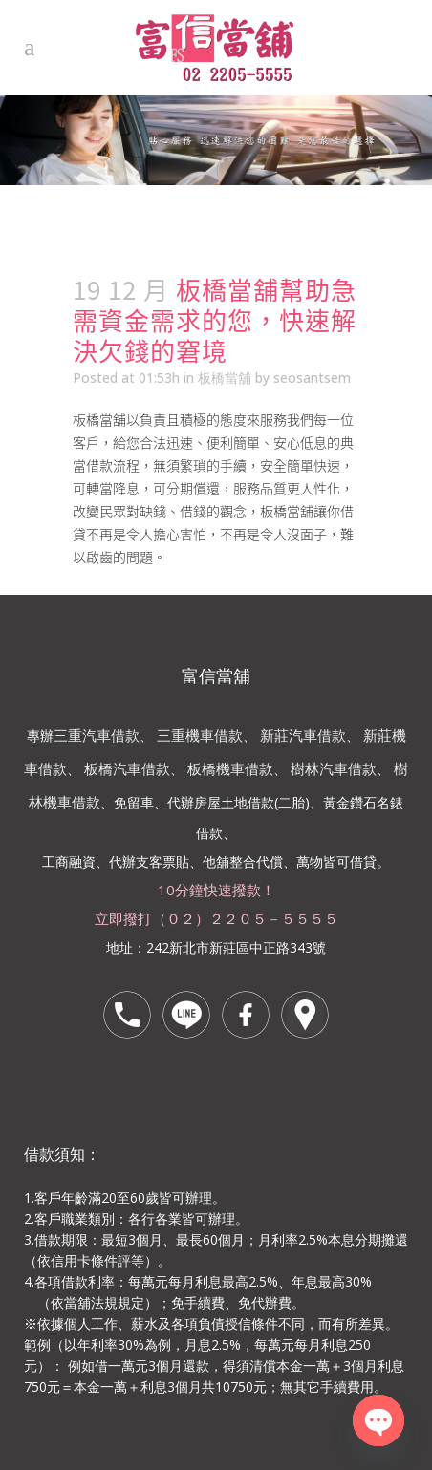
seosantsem (312, 377)
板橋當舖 (224, 377)
